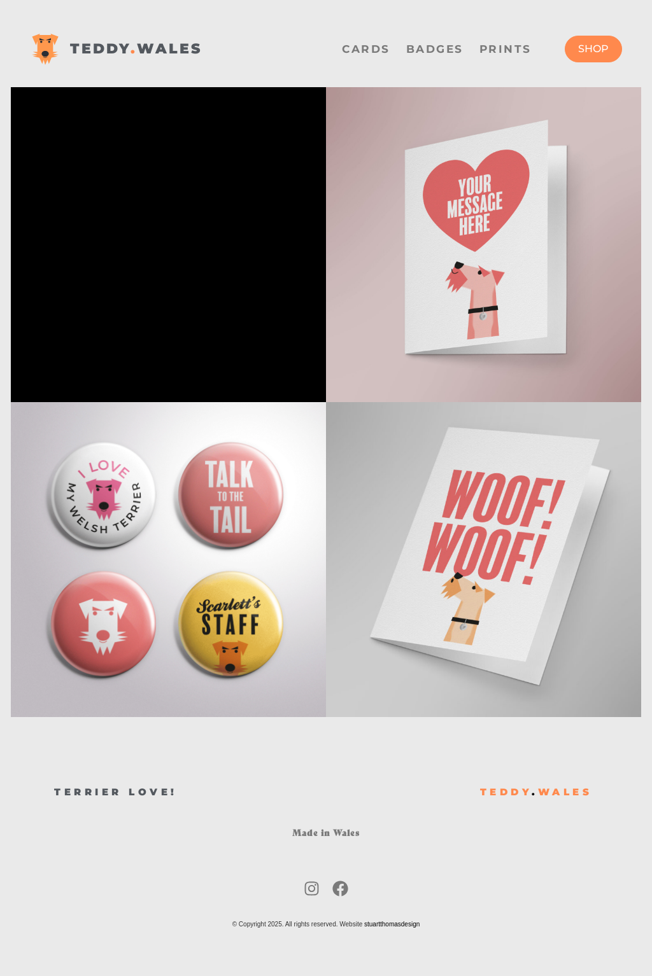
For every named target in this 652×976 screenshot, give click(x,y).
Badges (435, 49)
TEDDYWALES (136, 48)
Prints (505, 49)
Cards (366, 49)
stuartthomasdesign (392, 924)
